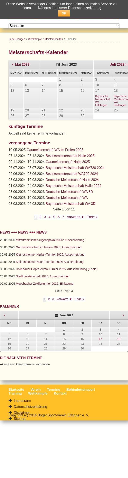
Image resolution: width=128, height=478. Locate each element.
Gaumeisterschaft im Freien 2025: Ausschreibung (49, 247)
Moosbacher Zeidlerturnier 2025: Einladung (44, 283)
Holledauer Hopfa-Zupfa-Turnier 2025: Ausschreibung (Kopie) (57, 269)
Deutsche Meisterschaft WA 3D (69, 192)
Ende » (92, 217)
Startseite (16, 389)
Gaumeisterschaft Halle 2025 (68, 162)
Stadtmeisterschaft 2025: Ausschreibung (43, 276)
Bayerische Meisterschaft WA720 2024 (75, 168)
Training (15, 393)
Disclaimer (21, 412)
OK (64, 13)
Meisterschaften (54, 39)
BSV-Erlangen (17, 39)
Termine (53, 389)
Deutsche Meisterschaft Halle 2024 (72, 180)
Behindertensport (80, 389)
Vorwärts (73, 217)
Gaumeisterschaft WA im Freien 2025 (55, 150)
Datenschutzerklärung (30, 406)
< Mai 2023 (21, 64)
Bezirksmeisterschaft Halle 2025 (70, 156)
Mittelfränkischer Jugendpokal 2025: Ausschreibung (50, 240)
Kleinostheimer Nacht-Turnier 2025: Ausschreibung (49, 261)
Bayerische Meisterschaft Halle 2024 (73, 186)
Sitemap (19, 418)
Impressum (22, 401)
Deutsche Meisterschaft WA (67, 198)
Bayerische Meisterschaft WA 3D (70, 204)
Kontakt (60, 393)
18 (119, 339)
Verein (35, 389)
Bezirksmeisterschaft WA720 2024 (72, 174)
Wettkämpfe (35, 39)
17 (100, 339)
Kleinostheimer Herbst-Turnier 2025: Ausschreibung (50, 254)
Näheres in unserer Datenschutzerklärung (69, 8)
